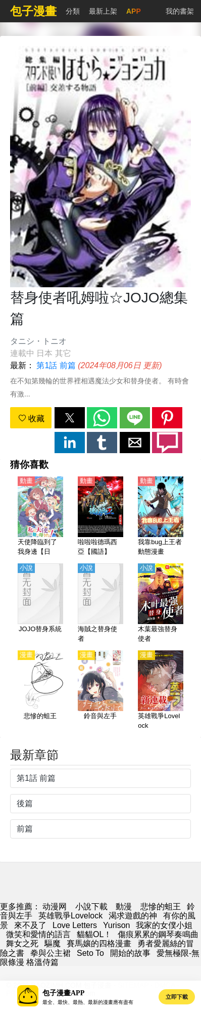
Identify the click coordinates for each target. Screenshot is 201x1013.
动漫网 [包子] (54, 906)
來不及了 (30, 925)
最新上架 (103, 11)
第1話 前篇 (55, 365)
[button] (70, 417)
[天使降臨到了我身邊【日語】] (40, 516)
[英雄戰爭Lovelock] (160, 690)
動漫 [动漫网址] (124, 906)
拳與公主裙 (50, 953)
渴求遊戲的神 (133, 915)
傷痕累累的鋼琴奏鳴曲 (158, 934)
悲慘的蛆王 (160, 906)
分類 (73, 11)
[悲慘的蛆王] (40, 690)
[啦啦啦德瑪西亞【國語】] (100, 516)
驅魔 (52, 943)
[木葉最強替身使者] (160, 603)
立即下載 (177, 997)
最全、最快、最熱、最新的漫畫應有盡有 (87, 1002)
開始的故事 (130, 953)
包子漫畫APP (63, 993)
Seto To (90, 953)
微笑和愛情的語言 (38, 934)
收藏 (31, 418)
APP (133, 11)
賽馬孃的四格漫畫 (99, 943)
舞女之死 (22, 943)
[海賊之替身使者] (100, 603)
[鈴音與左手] (100, 690)
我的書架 (180, 11)
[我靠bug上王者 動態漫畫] (160, 516)
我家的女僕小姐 (164, 925)
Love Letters (75, 925)
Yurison (116, 925)
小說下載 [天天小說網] (91, 906)
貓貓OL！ (94, 934)
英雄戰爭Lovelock (70, 915)
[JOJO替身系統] (40, 603)
